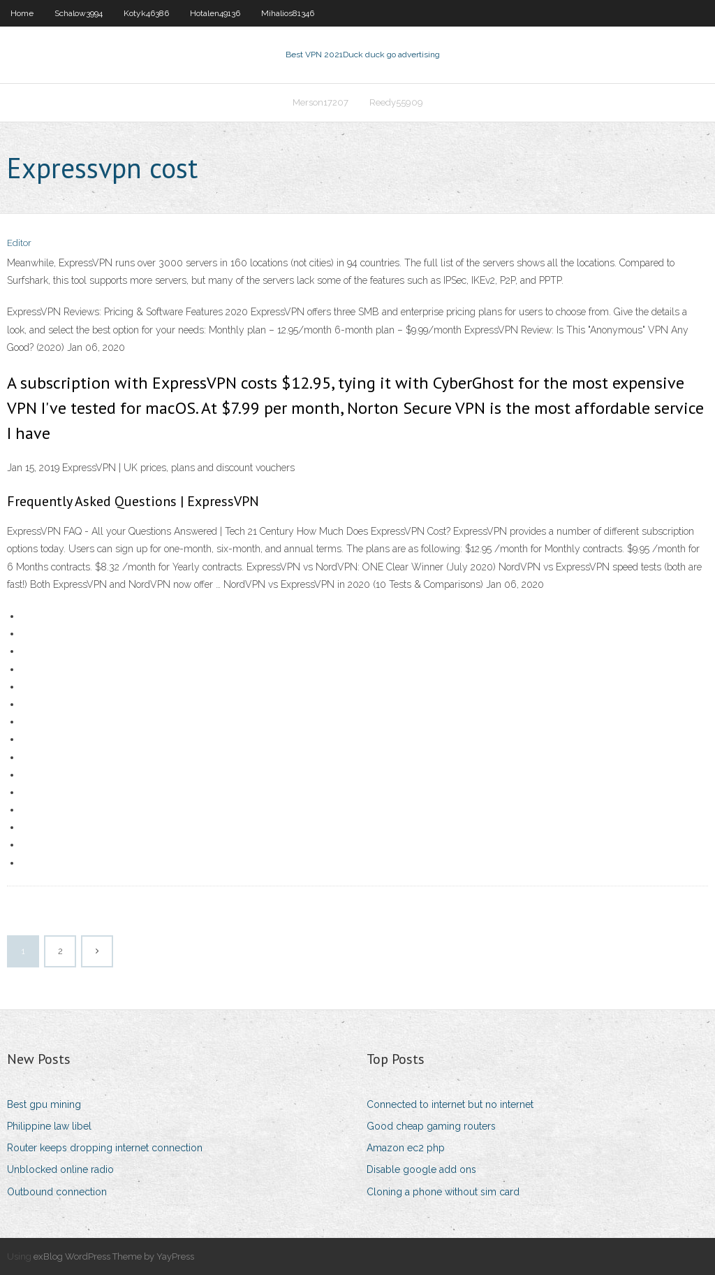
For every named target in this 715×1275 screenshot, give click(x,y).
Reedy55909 (396, 102)
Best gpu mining (44, 1104)
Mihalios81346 (287, 13)
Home (22, 13)
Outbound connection (57, 1191)
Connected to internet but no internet (450, 1104)
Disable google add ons (421, 1169)
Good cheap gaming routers (431, 1126)
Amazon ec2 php (406, 1147)
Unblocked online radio (60, 1169)
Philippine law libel (49, 1126)
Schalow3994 (78, 13)
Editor (19, 243)
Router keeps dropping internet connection (104, 1147)
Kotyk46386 (146, 13)
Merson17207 (320, 102)
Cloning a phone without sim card (443, 1191)
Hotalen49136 (215, 13)
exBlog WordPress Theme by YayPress (114, 1256)
